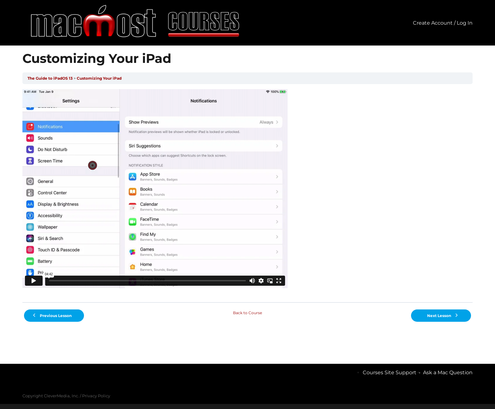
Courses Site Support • (393, 372)
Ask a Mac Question (448, 372)
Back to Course (247, 312)
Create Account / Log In (443, 23)
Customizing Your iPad (99, 78)
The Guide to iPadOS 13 (50, 78)
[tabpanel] (247, 193)
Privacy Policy (96, 395)
